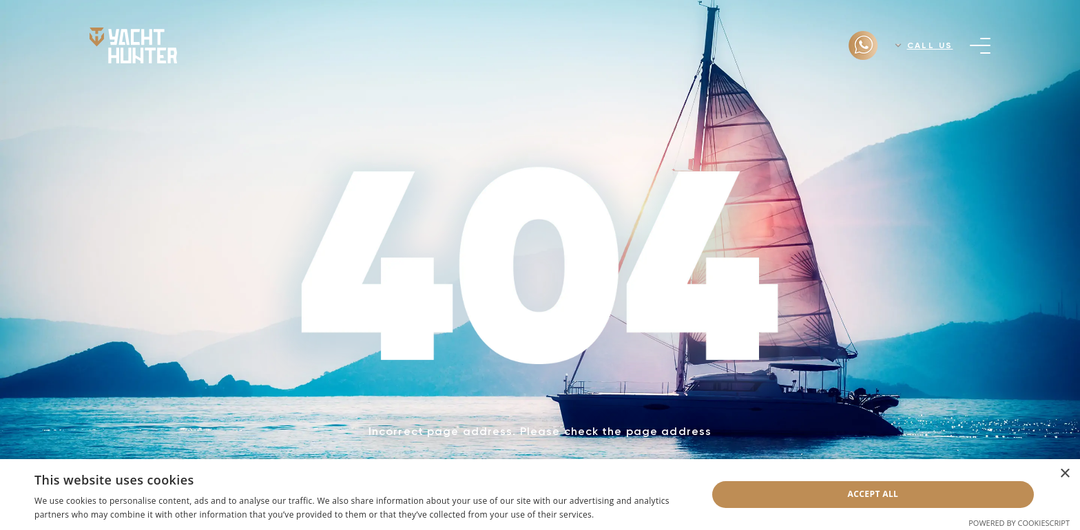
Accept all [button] (873, 494)
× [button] (1064, 474)
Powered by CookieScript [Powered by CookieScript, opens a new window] (1019, 523)
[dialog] (540, 494)
